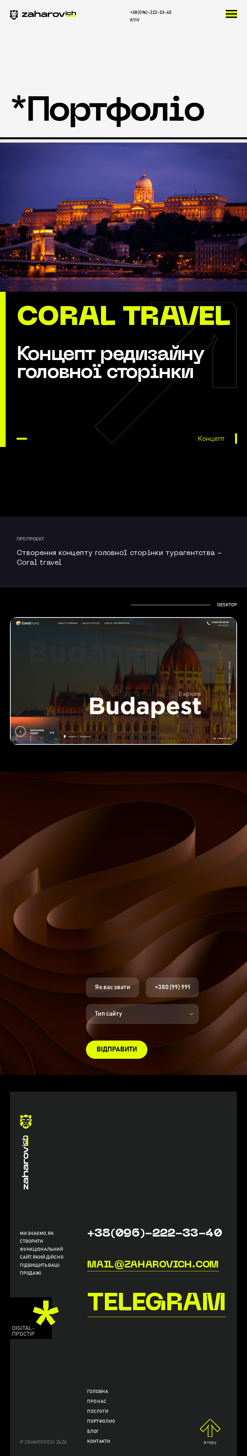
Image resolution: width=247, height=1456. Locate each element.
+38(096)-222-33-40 (154, 1233)
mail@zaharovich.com (153, 1264)
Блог (93, 1431)
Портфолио (101, 1421)
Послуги (97, 1411)
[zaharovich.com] (43, 16)
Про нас (96, 1401)
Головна (97, 1391)
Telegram (156, 1304)
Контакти (98, 1441)
